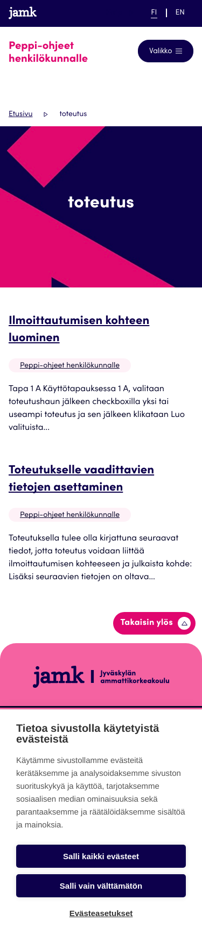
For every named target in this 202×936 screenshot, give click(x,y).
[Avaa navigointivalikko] (165, 51)
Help (120, 13)
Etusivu (20, 114)
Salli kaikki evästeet (101, 856)
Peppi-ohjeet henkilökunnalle (70, 366)
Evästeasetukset (101, 913)
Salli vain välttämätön (101, 885)
